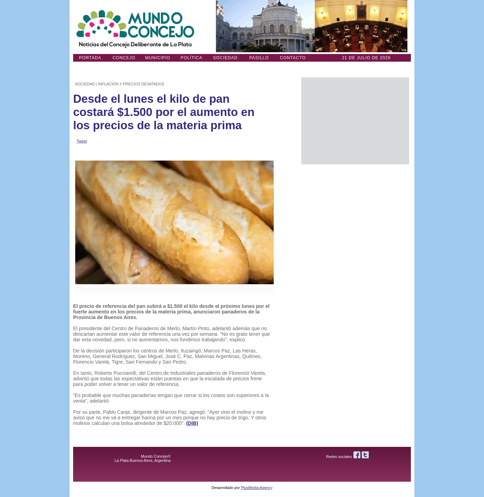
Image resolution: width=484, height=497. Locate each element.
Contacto (293, 57)
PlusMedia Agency (257, 488)
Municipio (157, 57)
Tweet (82, 141)
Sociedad (225, 57)
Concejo (123, 57)
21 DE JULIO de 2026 (366, 57)
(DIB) (192, 423)
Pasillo (259, 57)
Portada (90, 57)
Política (192, 57)
